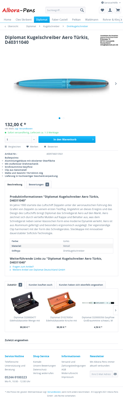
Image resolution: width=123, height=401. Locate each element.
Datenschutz (40, 369)
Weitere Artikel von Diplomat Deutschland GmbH (37, 269)
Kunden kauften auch (40, 284)
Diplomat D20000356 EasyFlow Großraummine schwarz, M (98, 319)
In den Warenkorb (73, 139)
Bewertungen (39, 184)
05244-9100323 (16, 377)
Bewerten (51, 146)
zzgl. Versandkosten (24, 128)
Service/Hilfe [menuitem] (109, 2)
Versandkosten (54, 392)
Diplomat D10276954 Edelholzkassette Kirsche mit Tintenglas (61, 319)
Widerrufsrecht (70, 373)
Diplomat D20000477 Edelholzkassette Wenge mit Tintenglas (25, 319)
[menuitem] (65, 10)
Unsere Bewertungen (44, 365)
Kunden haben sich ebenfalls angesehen (81, 284)
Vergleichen (13, 146)
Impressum (68, 377)
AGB (64, 369)
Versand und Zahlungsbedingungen (74, 363)
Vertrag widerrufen (43, 373)
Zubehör (14, 284)
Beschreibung (14, 184)
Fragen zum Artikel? (22, 266)
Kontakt (37, 361)
